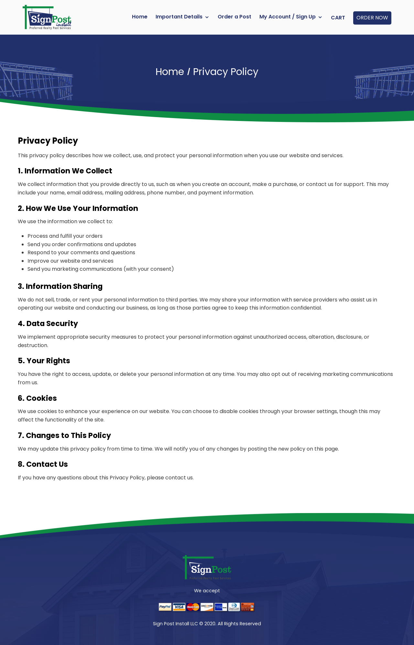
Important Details (179, 16)
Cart (338, 17)
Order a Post (234, 16)
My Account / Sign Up (287, 16)
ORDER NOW (372, 17)
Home (139, 16)
